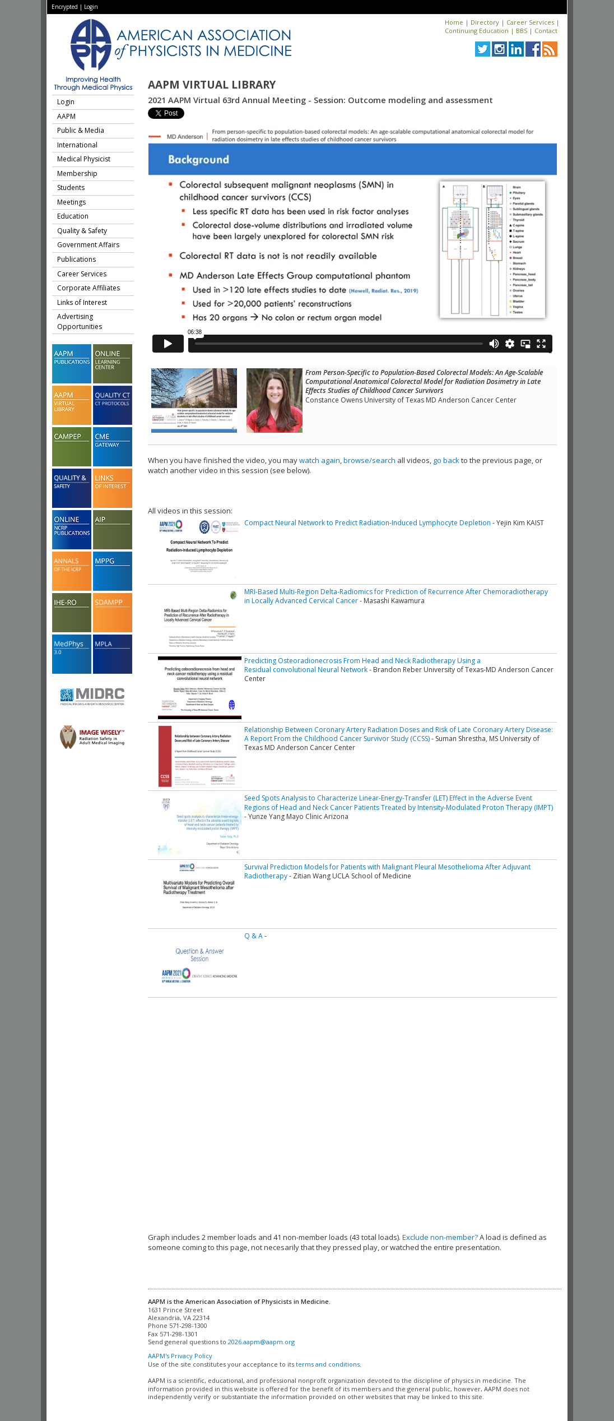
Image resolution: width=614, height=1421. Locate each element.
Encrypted (65, 7)
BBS (521, 30)
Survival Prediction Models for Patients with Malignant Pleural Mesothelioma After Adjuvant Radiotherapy (387, 871)
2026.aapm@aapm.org (261, 1341)
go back (446, 460)
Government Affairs (88, 244)
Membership (77, 173)
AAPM (66, 116)
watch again (319, 460)
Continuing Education (477, 30)
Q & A (253, 936)
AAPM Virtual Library (212, 84)
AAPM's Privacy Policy (180, 1355)
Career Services (530, 22)
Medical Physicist (83, 159)
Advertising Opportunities (79, 321)
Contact (545, 30)
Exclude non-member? (440, 1237)
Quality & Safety (82, 230)
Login (91, 7)
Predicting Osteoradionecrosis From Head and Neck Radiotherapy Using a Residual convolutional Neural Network (362, 665)
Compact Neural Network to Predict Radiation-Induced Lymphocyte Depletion (367, 522)
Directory (485, 22)
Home (454, 22)
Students (71, 187)
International (77, 145)
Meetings (71, 202)
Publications (76, 259)
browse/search (369, 460)
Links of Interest (82, 302)
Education (73, 216)
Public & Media (80, 130)
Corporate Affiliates (88, 288)
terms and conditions (328, 1364)
